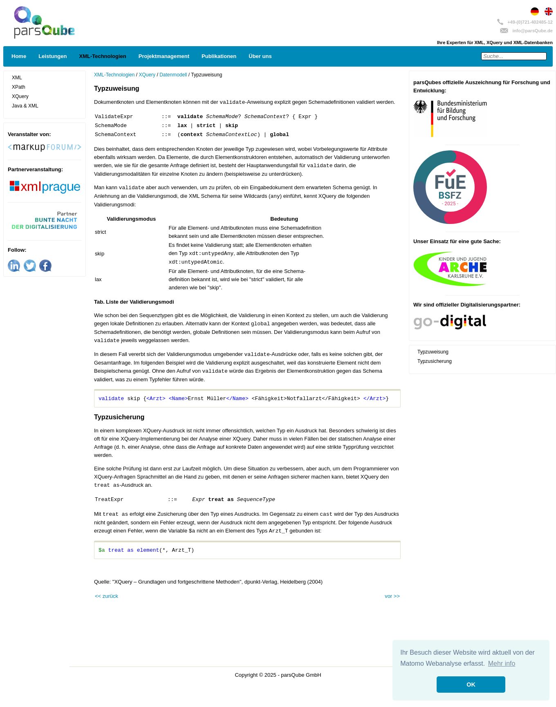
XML (17, 78)
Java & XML (25, 106)
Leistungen (52, 56)
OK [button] (470, 684)
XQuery (20, 96)
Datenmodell (173, 75)
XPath (18, 87)
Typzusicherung (434, 361)
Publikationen (219, 56)
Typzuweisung (432, 352)
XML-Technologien (102, 56)
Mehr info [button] (502, 663)
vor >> (392, 596)
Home (18, 56)
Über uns (260, 56)
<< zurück (106, 596)
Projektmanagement (164, 56)
